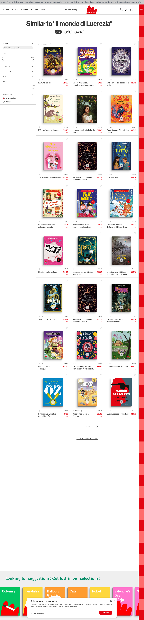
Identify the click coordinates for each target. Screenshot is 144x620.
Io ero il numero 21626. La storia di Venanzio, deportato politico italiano (117, 273)
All (58, 31)
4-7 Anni (15, 9)
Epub (79, 31)
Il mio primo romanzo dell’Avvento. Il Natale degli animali (116, 226)
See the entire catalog (87, 438)
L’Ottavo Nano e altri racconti (49, 130)
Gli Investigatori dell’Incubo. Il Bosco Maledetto (117, 320)
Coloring (22, 591)
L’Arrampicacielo (44, 83)
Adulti (43, 9)
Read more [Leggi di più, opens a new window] (74, 607)
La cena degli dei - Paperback (118, 414)
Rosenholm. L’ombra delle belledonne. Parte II (82, 178)
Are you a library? (71, 9)
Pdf (68, 31)
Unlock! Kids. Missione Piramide (81, 415)
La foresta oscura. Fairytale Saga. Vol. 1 (83, 273)
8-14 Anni (24, 9)
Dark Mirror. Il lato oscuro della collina (118, 84)
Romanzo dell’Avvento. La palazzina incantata (47, 226)
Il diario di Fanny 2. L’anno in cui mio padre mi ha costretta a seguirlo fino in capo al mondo (83, 367)
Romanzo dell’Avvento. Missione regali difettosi (82, 226)
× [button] (114, 600)
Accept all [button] (105, 613)
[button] (37, 613)
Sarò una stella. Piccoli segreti (49, 177)
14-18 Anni (34, 9)
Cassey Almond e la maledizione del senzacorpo (83, 84)
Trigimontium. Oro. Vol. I (47, 319)
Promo (8, 102)
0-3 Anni (6, 9)
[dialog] (72, 608)
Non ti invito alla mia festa (47, 272)
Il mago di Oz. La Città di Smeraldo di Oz (47, 415)
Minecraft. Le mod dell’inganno (45, 367)
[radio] (58, 32)
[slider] (3, 60)
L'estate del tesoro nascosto (117, 366)
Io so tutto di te (112, 177)
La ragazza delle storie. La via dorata (84, 131)
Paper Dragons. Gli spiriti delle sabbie (118, 131)
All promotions (11, 98)
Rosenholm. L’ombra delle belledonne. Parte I (82, 320)
